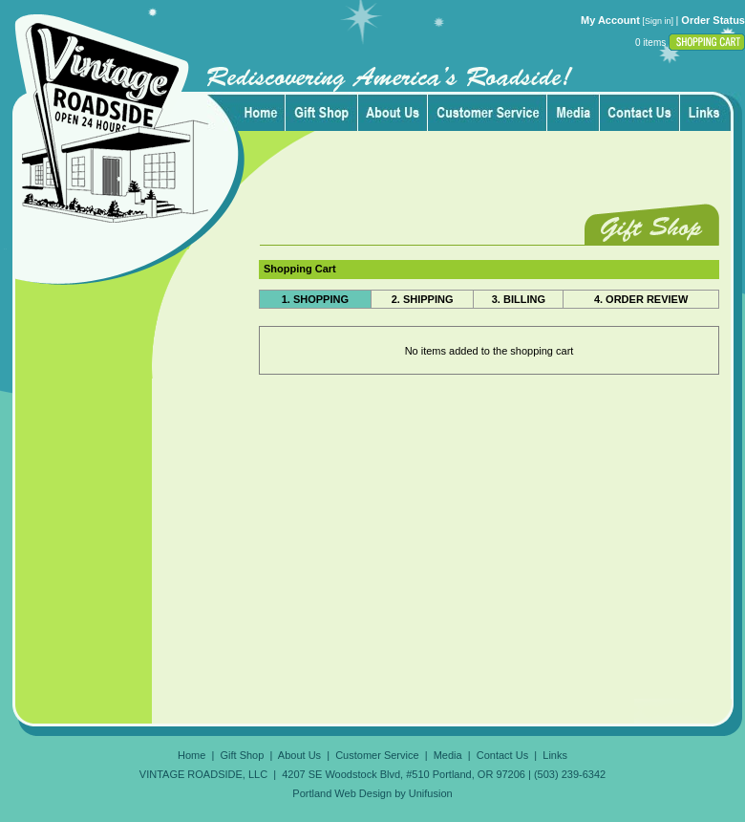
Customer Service (376, 755)
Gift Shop (242, 755)
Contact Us (502, 755)
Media (448, 755)
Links (555, 755)
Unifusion (431, 793)
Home (191, 755)
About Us (299, 755)
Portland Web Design (342, 793)
